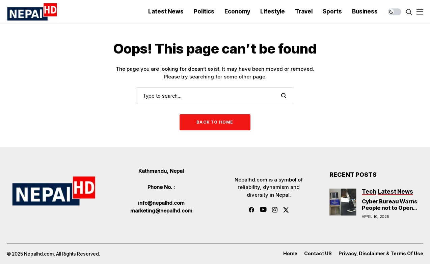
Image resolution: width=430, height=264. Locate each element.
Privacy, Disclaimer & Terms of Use (381, 253)
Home (290, 253)
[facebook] (251, 209)
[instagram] (274, 209)
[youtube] (263, 209)
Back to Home (214, 122)
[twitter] (286, 209)
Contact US (318, 253)
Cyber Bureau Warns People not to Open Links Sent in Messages (389, 211)
